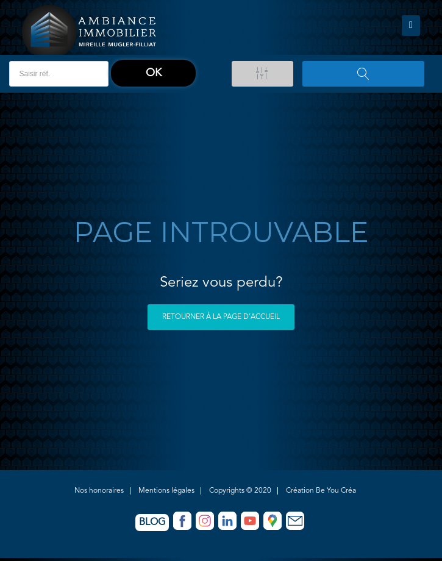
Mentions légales (166, 491)
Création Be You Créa (321, 491)
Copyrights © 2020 (240, 491)
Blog (152, 522)
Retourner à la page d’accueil (221, 317)
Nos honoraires (99, 491)
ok (154, 73)
